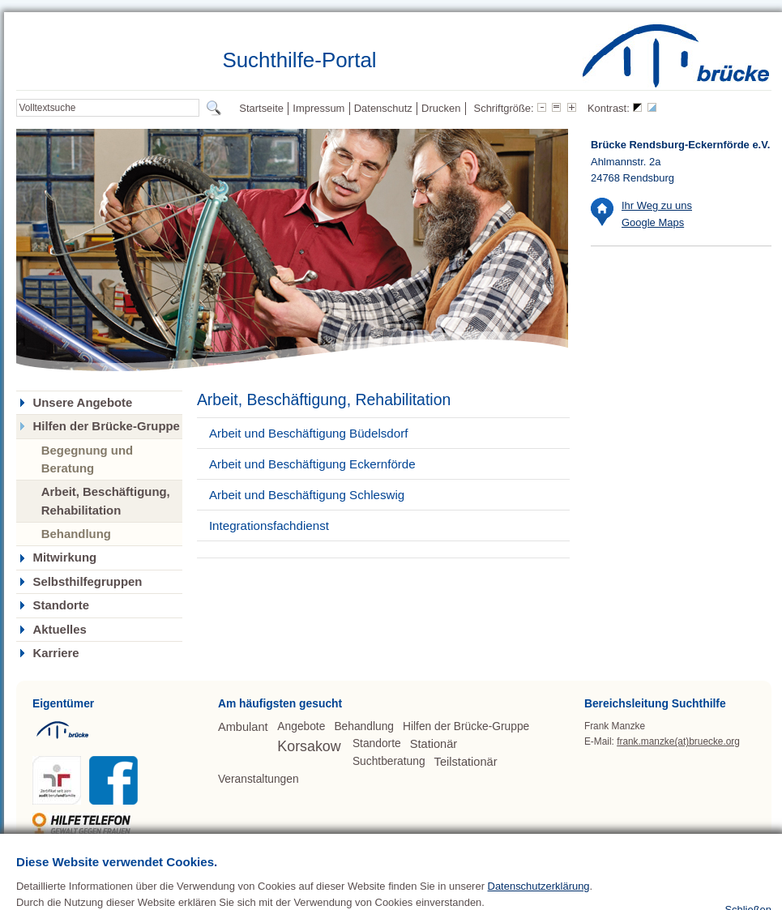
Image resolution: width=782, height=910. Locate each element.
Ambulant (243, 726)
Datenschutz (383, 108)
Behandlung (76, 533)
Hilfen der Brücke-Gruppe (105, 426)
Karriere (55, 653)
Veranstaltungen (258, 779)
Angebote (301, 726)
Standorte (60, 605)
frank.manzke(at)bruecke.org (678, 741)
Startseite (261, 108)
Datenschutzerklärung (539, 904)
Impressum (318, 108)
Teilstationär (466, 761)
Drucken (440, 108)
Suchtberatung (389, 761)
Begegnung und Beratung (87, 459)
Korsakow (308, 746)
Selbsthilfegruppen (87, 581)
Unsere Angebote (82, 402)
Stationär (433, 743)
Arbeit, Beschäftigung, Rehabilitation (105, 500)
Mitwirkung (64, 557)
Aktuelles (59, 629)
